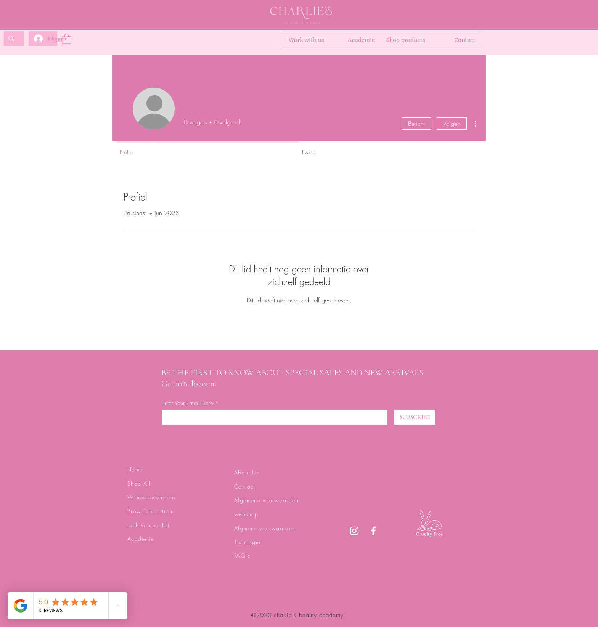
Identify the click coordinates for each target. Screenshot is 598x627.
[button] (66, 38)
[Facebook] (373, 531)
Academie (140, 538)
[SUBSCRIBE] (414, 417)
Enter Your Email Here (187, 403)
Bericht (416, 123)
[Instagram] (354, 531)
